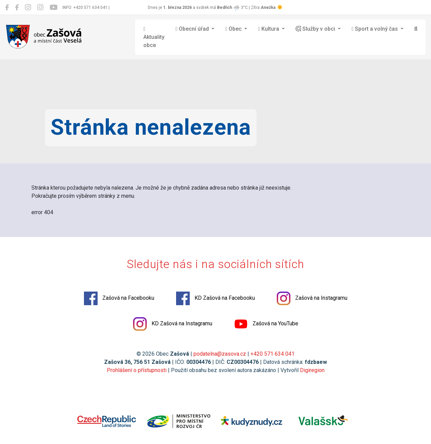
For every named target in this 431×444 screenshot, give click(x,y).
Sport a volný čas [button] (375, 29)
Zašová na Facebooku (119, 298)
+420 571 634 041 (272, 354)
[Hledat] (416, 29)
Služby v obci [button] (316, 29)
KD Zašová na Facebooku (215, 298)
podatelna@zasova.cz (219, 354)
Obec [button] (234, 29)
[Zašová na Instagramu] (28, 7)
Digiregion (312, 370)
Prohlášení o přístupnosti (137, 370)
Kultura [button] (269, 29)
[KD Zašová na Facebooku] (17, 7)
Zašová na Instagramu (312, 298)
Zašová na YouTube (266, 324)
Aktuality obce (153, 37)
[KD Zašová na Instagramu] (40, 7)
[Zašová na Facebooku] (7, 7)
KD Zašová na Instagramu (172, 324)
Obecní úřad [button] (192, 29)
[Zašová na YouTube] (53, 7)
